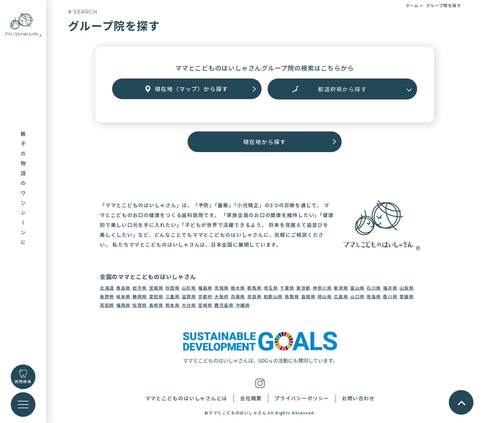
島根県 (308, 296)
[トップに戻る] (23, 24)
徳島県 (374, 296)
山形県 (189, 288)
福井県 (390, 288)
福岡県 (123, 305)
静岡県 (139, 296)
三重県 (172, 296)
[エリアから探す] (342, 89)
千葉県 (287, 288)
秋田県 (172, 288)
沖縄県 (243, 305)
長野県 (107, 296)
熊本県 (172, 305)
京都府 (205, 296)
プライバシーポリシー (301, 398)
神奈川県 (322, 288)
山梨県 (407, 288)
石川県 (374, 288)
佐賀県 (139, 305)
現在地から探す (264, 142)
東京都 (303, 288)
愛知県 (156, 296)
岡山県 (325, 296)
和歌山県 (273, 296)
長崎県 (156, 305)
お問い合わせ (358, 398)
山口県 (357, 296)
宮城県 (156, 288)
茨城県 (221, 288)
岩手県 (139, 288)
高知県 (107, 305)
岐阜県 (123, 296)
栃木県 (238, 288)
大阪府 (221, 296)
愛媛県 (407, 296)
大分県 (189, 305)
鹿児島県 (223, 305)
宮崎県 (205, 305)
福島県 (205, 288)
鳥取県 (292, 296)
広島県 (341, 296)
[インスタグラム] (260, 383)
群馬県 (254, 288)
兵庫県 (238, 296)
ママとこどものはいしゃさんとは (186, 398)
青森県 (123, 288)
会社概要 (251, 398)
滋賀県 (189, 296)
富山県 (357, 288)
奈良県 (254, 296)
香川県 (390, 296)
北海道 (107, 288)
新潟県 (341, 288)
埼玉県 (271, 288)
